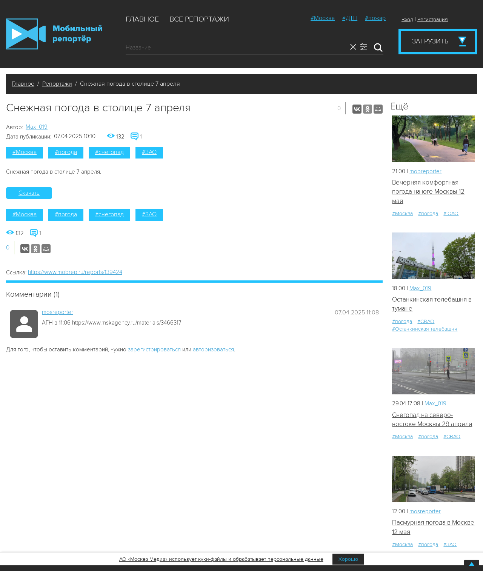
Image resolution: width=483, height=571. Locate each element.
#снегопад (109, 152)
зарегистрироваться (154, 349)
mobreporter (425, 171)
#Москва (323, 18)
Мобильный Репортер (54, 33)
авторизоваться (213, 349)
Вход (407, 19)
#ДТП (349, 18)
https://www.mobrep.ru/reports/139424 (75, 272)
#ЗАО (149, 152)
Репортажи (57, 84)
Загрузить (430, 41)
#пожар (375, 18)
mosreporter (57, 312)
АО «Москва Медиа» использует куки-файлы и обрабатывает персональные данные (221, 559)
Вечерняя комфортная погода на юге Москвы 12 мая (428, 192)
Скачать (29, 192)
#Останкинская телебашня (424, 329)
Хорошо (348, 559)
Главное (142, 19)
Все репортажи (199, 19)
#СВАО (425, 321)
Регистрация (432, 19)
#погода (66, 152)
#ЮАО (450, 213)
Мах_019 (37, 126)
